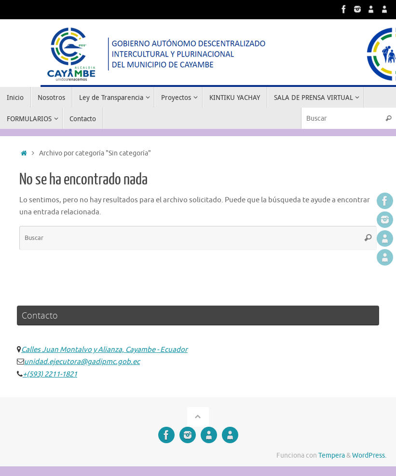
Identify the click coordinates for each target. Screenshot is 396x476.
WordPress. (369, 455)
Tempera (331, 455)
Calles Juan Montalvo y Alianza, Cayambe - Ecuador (104, 349)
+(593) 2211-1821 (50, 374)
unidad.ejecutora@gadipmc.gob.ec (82, 361)
